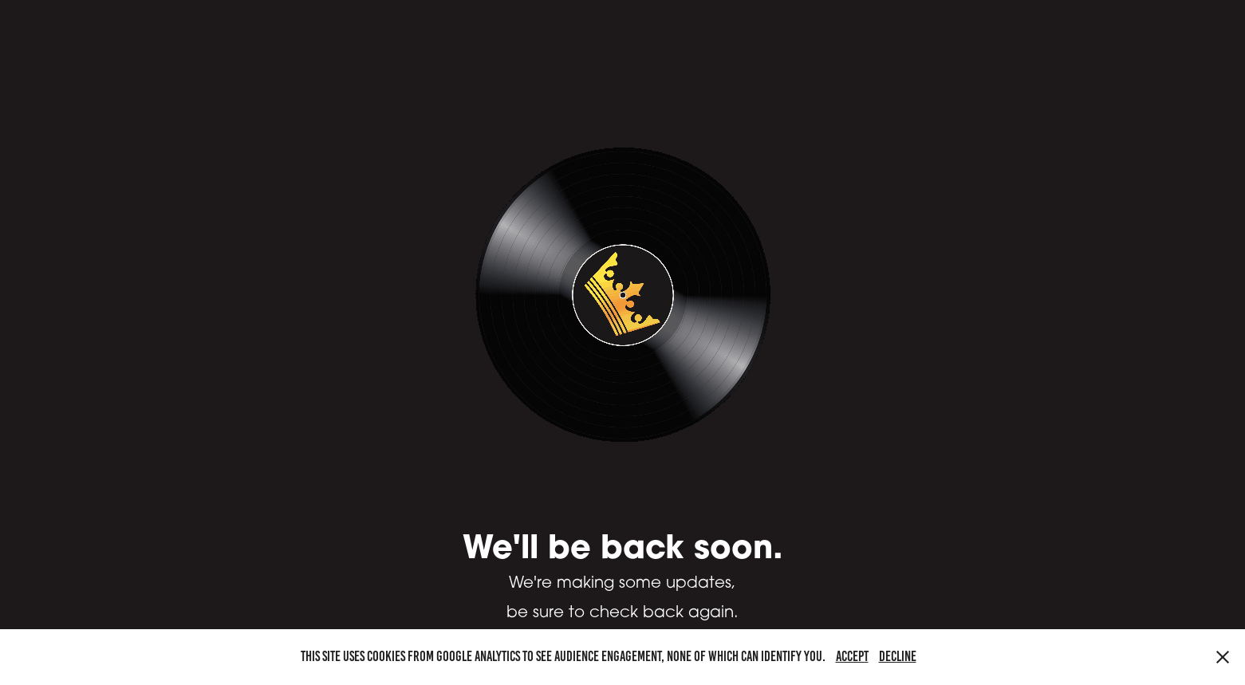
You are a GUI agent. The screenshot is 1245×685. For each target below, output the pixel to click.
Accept (852, 656)
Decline (897, 656)
